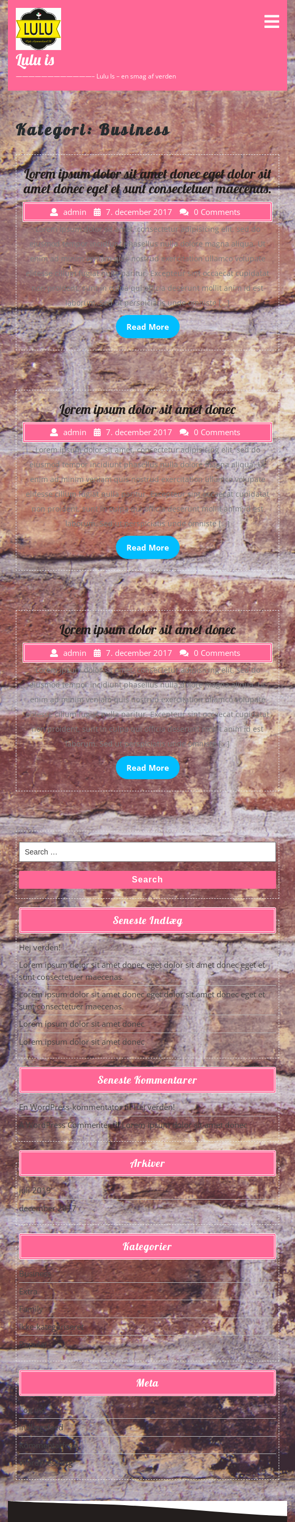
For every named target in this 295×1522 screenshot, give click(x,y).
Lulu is (35, 60)
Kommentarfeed (48, 1445)
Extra (28, 1291)
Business (35, 1273)
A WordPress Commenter (65, 1125)
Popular (33, 1344)
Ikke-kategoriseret (51, 1326)
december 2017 (47, 1208)
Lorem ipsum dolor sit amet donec (81, 1023)
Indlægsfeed (41, 1427)
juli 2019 (35, 1190)
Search (147, 879)
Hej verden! (40, 947)
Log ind (32, 1410)
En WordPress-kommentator (70, 1107)
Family (31, 1308)
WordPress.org (46, 1462)
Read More (147, 326)
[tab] (271, 21)
